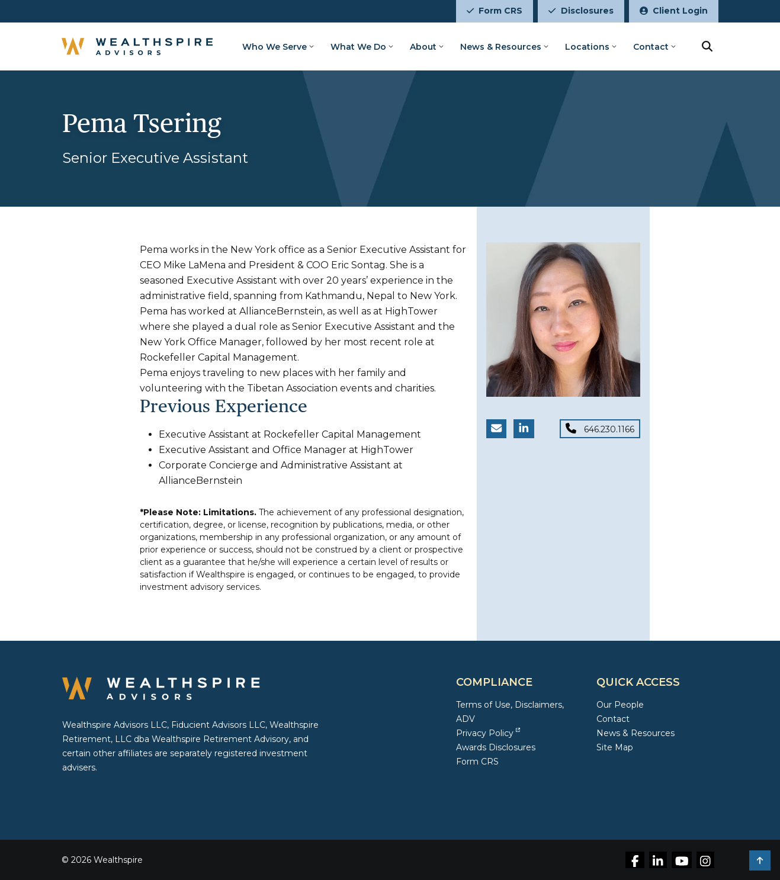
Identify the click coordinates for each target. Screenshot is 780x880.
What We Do (359, 46)
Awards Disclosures (495, 747)
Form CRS (494, 10)
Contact (651, 46)
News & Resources (501, 46)
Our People (620, 704)
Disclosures (580, 10)
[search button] (708, 46)
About (423, 46)
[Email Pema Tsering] (496, 428)
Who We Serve (275, 46)
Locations (588, 46)
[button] (760, 860)
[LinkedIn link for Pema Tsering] (523, 428)
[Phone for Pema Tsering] (600, 428)
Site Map (614, 747)
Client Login (674, 10)
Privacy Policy (488, 733)
